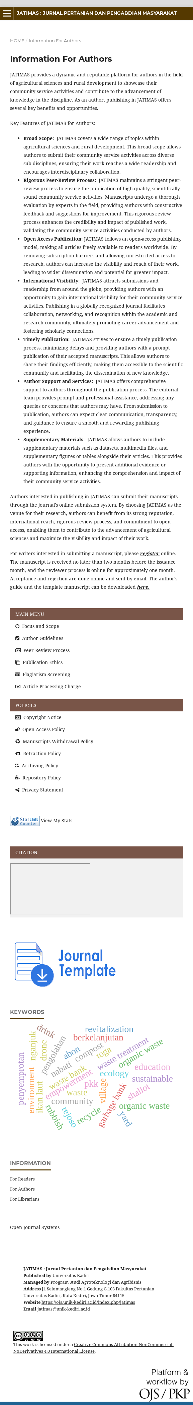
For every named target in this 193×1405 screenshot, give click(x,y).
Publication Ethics (39, 662)
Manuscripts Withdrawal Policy (54, 741)
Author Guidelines (39, 638)
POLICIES (25, 705)
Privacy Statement (39, 789)
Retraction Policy (38, 753)
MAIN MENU (29, 614)
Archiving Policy (36, 765)
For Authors (22, 1189)
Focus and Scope (37, 626)
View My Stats (56, 821)
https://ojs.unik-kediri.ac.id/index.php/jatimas (88, 1302)
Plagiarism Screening (42, 674)
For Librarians (24, 1199)
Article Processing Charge (48, 686)
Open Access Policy (40, 729)
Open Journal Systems (35, 1227)
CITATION (26, 852)
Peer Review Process (42, 650)
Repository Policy (38, 777)
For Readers (22, 1179)
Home (17, 40)
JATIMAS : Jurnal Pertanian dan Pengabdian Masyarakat (97, 13)
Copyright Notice (38, 717)
